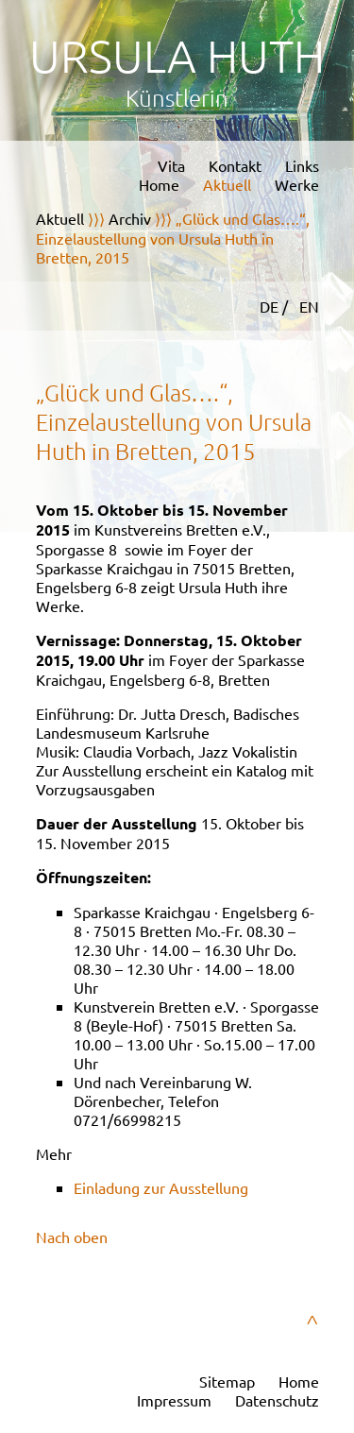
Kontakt (235, 165)
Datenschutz (277, 1399)
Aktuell (227, 184)
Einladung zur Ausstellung (161, 1187)
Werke (297, 184)
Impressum (174, 1399)
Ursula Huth (177, 55)
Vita (171, 165)
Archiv (130, 218)
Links (302, 165)
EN (309, 306)
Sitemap (227, 1381)
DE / (276, 306)
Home (159, 184)
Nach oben (72, 1236)
